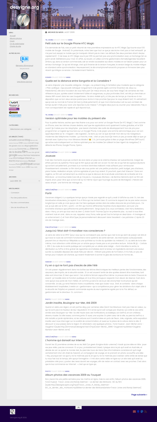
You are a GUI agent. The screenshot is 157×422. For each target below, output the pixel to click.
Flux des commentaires (20, 202)
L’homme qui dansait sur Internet (65, 340)
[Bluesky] (138, 411)
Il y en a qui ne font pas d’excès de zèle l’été (71, 265)
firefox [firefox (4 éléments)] (29, 152)
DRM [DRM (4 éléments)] (22, 146)
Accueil (12, 36)
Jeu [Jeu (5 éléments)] (33, 158)
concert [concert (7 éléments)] (31, 143)
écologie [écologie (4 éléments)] (11, 170)
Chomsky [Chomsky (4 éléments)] (15, 143)
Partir (48, 193)
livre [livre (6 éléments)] (21, 161)
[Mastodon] (141, 411)
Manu (70, 40)
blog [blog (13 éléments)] (27, 139)
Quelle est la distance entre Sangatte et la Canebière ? (78, 81)
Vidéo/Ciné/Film (51, 152)
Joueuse (50, 155)
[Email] (134, 411)
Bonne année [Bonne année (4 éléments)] (34, 140)
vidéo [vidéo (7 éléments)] (28, 167)
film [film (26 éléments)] (25, 152)
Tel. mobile (49, 40)
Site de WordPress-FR (19, 207)
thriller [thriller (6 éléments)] (18, 167)
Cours (12, 41)
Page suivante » (139, 394)
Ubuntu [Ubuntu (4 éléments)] (23, 167)
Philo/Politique (51, 227)
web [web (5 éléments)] (35, 167)
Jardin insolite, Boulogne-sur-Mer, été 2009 (71, 303)
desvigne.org (25, 7)
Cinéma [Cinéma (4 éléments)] (25, 143)
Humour (48, 262)
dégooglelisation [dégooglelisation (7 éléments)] (31, 146)
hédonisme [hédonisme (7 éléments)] (35, 155)
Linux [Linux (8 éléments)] (17, 161)
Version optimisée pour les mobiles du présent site (75, 118)
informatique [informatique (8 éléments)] (18, 158)
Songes (48, 77)
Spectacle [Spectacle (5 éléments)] (12, 167)
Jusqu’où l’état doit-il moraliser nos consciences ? (75, 230)
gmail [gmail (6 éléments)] (37, 152)
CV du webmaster (17, 44)
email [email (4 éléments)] (28, 149)
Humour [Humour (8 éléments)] (26, 155)
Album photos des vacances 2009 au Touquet (73, 375)
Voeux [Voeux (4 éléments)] (32, 167)
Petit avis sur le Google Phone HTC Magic (69, 43)
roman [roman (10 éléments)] (36, 164)
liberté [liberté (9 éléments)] (12, 161)
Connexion (15, 192)
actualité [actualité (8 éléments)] (13, 140)
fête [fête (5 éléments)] (33, 152)
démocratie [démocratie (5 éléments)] (13, 149)
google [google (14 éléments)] (13, 155)
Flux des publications (19, 197)
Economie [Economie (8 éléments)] (21, 149)
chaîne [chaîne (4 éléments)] (11, 143)
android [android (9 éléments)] (21, 140)
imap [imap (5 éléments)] (10, 158)
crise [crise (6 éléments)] (19, 146)
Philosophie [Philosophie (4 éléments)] (12, 164)
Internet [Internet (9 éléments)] (28, 158)
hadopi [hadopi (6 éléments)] (20, 155)
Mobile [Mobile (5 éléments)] (25, 161)
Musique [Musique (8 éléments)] (31, 161)
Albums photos (16, 38)
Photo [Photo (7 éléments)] (18, 164)
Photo (48, 299)
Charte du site (15, 46)
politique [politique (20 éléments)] (27, 164)
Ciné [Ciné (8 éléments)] (21, 143)
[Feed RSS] (145, 411)
